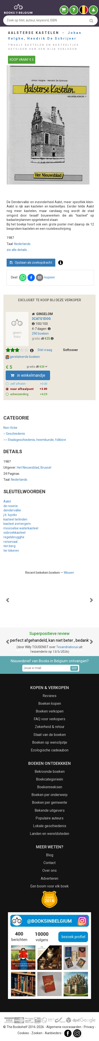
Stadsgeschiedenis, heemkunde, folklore (34, 440)
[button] (7, 600)
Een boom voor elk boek (49, 886)
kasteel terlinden (15, 519)
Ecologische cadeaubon (50, 750)
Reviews (49, 696)
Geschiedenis (14, 434)
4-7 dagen (41, 329)
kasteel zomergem (17, 524)
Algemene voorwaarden (63, 1027)
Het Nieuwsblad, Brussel (34, 467)
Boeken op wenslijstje (49, 742)
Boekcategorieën (49, 779)
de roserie (10, 506)
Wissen (69, 572)
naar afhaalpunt (28, 389)
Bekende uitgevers (50, 810)
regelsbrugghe (13, 537)
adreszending (28, 394)
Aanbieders (53, 1033)
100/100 (40, 324)
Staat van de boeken (49, 735)
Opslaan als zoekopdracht (31, 262)
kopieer (49, 277)
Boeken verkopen (49, 711)
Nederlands (22, 244)
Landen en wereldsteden (49, 833)
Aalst (7, 501)
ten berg (9, 546)
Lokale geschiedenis (49, 826)
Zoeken (36, 1033)
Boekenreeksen (49, 787)
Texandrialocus (67, 647)
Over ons (49, 870)
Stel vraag (45, 350)
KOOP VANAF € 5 (22, 59)
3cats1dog (41, 319)
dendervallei (12, 510)
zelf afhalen (28, 384)
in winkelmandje (27, 375)
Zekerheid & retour (49, 727)
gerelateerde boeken (23, 357)
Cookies (23, 1033)
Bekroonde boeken (50, 771)
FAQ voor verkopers (49, 719)
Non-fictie (10, 428)
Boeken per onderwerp (49, 795)
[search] (91, 20)
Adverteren (49, 878)
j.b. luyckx (10, 515)
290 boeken (40, 333)
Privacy (89, 1027)
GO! (74, 668)
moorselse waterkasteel (20, 528)
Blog (49, 855)
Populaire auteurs (49, 818)
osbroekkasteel (14, 532)
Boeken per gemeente (49, 802)
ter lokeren (11, 550)
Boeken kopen (49, 703)
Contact (49, 863)
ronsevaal (10, 541)
